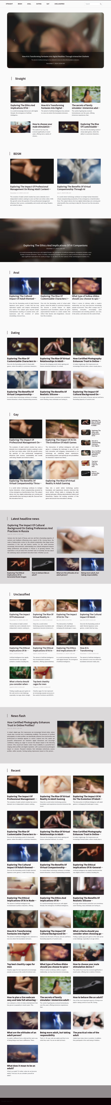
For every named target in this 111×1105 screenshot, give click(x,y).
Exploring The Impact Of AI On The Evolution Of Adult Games (61, 441)
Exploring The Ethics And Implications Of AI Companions (23, 108)
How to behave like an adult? (95, 473)
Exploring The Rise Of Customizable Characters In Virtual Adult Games (90, 127)
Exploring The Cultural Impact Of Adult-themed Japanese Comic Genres (21, 298)
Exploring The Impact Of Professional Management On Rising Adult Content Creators (29, 189)
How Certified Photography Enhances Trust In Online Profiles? (87, 361)
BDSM (20, 4)
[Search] (93, 4)
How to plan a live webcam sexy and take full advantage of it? (22, 1000)
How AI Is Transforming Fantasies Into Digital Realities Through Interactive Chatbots (55, 56)
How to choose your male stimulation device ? (42, 126)
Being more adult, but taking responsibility (90, 574)
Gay (48, 4)
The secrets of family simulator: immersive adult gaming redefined (85, 108)
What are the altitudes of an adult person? (68, 574)
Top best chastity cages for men (95, 463)
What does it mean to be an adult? (21, 1067)
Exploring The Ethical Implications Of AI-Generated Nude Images (16, 575)
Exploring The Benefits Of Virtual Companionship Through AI (74, 188)
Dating (38, 4)
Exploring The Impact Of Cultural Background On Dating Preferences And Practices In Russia (85, 395)
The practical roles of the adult (86, 1034)
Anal (29, 4)
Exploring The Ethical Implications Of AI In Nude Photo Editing (43, 650)
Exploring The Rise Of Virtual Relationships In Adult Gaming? (55, 361)
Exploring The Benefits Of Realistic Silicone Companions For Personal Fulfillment (53, 395)
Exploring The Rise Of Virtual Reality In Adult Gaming (60, 482)
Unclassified (59, 4)
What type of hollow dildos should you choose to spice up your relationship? (86, 298)
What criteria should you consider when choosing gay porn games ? (19, 685)
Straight (9, 4)
